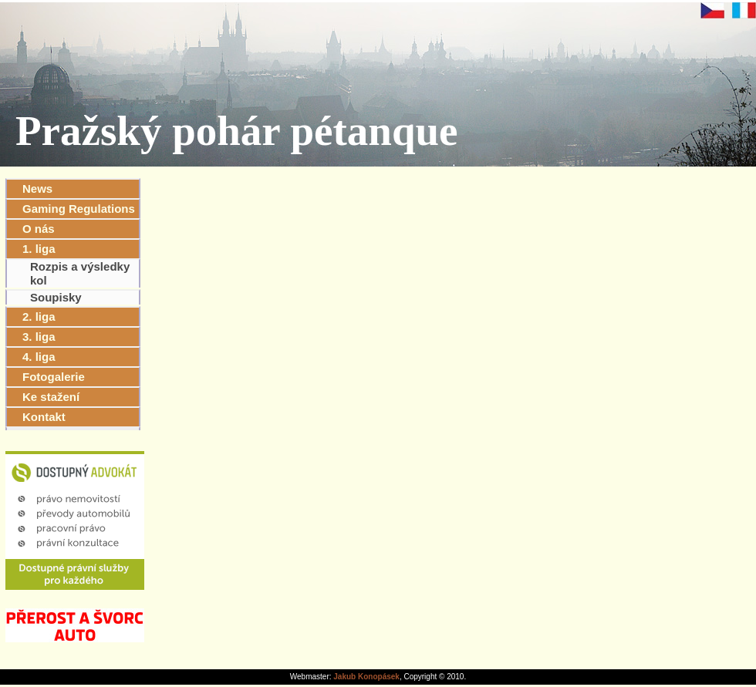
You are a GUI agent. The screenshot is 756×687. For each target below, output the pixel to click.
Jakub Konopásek (366, 676)
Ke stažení (50, 396)
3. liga (39, 336)
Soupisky (56, 297)
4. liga (39, 356)
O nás (38, 228)
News (37, 188)
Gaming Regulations (78, 208)
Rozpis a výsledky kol (80, 273)
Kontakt (44, 416)
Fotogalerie (53, 376)
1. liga (39, 248)
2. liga (39, 316)
